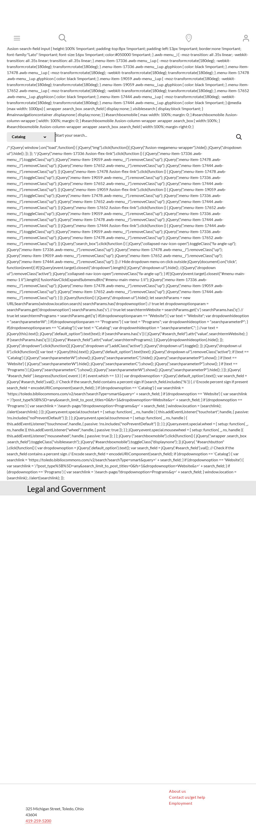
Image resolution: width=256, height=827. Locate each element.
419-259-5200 (38, 820)
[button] (239, 137)
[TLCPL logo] (119, 32)
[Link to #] (63, 38)
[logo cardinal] (47, 790)
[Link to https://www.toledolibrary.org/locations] (189, 38)
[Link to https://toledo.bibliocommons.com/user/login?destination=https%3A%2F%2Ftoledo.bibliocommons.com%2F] (246, 38)
